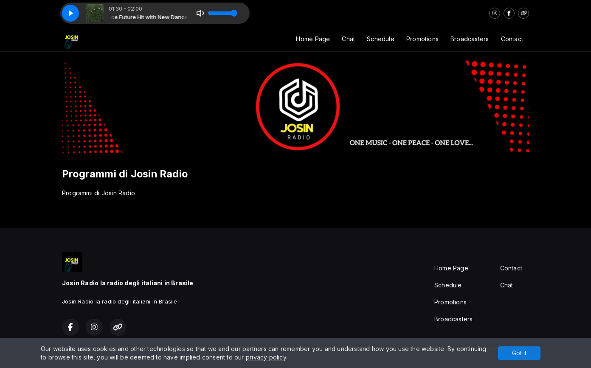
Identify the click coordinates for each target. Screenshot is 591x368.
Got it (519, 353)
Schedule (380, 38)
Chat (348, 38)
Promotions (422, 38)
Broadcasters (469, 38)
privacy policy (266, 357)
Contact (512, 38)
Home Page (313, 38)
